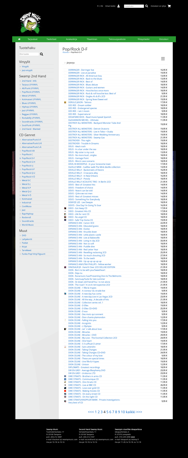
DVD (22, 235)
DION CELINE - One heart (80, 340)
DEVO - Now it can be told (80, 190)
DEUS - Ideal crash (77, 146)
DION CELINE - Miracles (79, 332)
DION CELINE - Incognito (79, 323)
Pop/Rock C (26, 154)
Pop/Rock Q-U (27, 173)
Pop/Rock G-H (27, 161)
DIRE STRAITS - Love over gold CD (84, 388)
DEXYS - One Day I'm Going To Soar (84, 205)
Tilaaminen (92, 39)
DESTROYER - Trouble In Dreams (83, 143)
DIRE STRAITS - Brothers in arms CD (85, 376)
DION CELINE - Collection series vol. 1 (85, 302)
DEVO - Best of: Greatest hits (81, 184)
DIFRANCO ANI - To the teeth (81, 258)
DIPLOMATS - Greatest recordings (84, 367)
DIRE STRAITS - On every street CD (84, 393)
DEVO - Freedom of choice (80, 187)
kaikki (130, 411)
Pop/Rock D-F (27, 158)
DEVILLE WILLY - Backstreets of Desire (86, 170)
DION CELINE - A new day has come (84, 293)
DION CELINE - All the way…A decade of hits (88, 299)
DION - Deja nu (75, 273)
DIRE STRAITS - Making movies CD (84, 390)
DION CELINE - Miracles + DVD (82, 335)
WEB (133, 437)
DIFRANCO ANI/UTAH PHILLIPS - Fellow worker (89, 264)
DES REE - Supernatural (79, 114)
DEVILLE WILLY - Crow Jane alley (83, 173)
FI (98, 6)
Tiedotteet (51, 39)
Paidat (23, 242)
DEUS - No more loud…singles (82, 155)
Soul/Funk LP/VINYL (29, 125)
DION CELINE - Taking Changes (82, 349)
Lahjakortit (25, 239)
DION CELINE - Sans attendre (81, 346)
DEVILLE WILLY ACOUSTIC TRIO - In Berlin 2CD (89, 181)
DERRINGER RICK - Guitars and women (86, 87)
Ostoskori (163, 39)
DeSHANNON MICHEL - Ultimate (83, 120)
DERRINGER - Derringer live (81, 70)
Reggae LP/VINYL (28, 114)
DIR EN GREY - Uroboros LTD (81, 373)
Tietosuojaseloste (117, 39)
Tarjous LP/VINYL (28, 84)
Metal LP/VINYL (27, 95)
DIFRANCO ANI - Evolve (79, 228)
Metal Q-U (25, 191)
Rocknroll (25, 217)
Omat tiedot (113, 6)
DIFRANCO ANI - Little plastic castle (84, 234)
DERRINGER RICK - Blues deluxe (83, 84)
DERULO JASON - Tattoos (79, 102)
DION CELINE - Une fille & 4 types (83, 361)
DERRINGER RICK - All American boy (85, 75)
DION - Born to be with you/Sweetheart (86, 270)
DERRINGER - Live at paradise (82, 72)
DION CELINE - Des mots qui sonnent (85, 314)
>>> (139, 411)
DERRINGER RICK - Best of (80, 81)
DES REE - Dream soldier (79, 105)
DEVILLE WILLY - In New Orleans (83, 175)
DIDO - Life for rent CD (78, 214)
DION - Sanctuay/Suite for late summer (86, 279)
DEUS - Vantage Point (78, 158)
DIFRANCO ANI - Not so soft (81, 243)
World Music (26, 224)
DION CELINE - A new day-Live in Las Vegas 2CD (90, 296)
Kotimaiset (25, 199)
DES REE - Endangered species (82, 108)
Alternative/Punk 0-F (30, 139)
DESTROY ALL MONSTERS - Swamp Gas (86, 137)
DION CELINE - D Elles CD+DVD (82, 308)
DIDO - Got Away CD (77, 208)
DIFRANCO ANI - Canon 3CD (81, 223)
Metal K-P (25, 187)
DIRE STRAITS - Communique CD (83, 379)
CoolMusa (25, 206)
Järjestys (69, 62)
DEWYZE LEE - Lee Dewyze (80, 202)
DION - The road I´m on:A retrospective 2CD (89, 284)
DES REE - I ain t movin (78, 111)
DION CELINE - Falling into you (82, 320)
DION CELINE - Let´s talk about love (85, 329)
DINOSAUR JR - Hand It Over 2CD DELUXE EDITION (91, 267)
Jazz (22, 210)
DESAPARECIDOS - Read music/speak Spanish (89, 117)
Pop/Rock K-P (27, 169)
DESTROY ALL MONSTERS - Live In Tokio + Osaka (90, 131)
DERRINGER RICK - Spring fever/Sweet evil (87, 99)
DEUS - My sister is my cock (81, 152)
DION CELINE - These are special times (86, 358)
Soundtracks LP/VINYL (31, 121)
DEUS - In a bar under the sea (82, 149)
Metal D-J (24, 184)
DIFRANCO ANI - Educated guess (83, 226)
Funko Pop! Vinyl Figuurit (32, 254)
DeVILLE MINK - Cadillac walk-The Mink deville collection (94, 167)
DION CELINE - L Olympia (79, 326)
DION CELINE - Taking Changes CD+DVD (86, 352)
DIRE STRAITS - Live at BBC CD (82, 385)
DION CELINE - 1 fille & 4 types (82, 287)
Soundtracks (26, 221)
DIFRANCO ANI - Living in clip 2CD (83, 240)
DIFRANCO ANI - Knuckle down (82, 231)
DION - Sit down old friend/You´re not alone (89, 282)
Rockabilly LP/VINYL (29, 118)
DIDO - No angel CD (77, 217)
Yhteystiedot (144, 39)
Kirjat (23, 246)
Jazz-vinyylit (25, 70)
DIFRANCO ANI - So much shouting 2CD (86, 255)
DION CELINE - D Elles (78, 305)
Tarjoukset (33, 39)
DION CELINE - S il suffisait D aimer (84, 343)
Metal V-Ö (25, 195)
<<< (91, 411)
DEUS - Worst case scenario (81, 161)
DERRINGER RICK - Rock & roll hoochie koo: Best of (92, 93)
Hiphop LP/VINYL (28, 106)
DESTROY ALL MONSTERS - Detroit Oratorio (88, 128)
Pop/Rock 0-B (27, 150)
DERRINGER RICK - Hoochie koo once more (88, 90)
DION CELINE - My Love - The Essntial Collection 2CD (92, 337)
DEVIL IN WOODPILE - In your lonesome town (89, 164)
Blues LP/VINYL (27, 103)
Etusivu (66, 52)
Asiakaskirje (71, 39)
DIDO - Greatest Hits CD (79, 211)
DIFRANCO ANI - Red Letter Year (83, 249)
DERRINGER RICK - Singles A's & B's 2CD (86, 96)
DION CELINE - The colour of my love (85, 355)
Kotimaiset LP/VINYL (30, 99)
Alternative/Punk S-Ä (30, 147)
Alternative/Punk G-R (30, 143)
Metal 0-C (25, 180)
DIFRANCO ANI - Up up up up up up (84, 261)
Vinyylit (24, 66)
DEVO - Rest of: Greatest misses (83, 196)
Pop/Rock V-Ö (27, 176)
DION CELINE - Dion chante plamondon (86, 317)
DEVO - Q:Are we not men (80, 193)
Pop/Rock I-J (26, 165)
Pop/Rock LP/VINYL (29, 92)
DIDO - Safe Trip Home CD (80, 220)
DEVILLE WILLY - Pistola (79, 178)
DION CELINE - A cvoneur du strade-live (86, 290)
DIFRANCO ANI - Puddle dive (81, 246)
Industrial (25, 202)
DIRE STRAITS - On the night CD (83, 396)
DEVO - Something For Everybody (84, 199)
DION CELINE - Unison (78, 364)
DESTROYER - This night (79, 140)
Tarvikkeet (25, 250)
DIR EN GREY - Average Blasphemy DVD (86, 370)
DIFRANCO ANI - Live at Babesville (84, 237)
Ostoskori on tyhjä (161, 6)
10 (123, 411)
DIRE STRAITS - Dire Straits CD (82, 382)
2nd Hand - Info (28, 80)
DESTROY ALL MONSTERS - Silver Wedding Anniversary (94, 134)
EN (102, 6)
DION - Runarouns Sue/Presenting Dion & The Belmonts (94, 276)
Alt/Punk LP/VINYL (29, 88)
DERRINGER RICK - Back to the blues (85, 78)
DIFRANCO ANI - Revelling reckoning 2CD (87, 252)
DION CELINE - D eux (78, 311)
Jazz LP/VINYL (26, 110)
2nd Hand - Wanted (29, 129)
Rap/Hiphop (26, 213)
